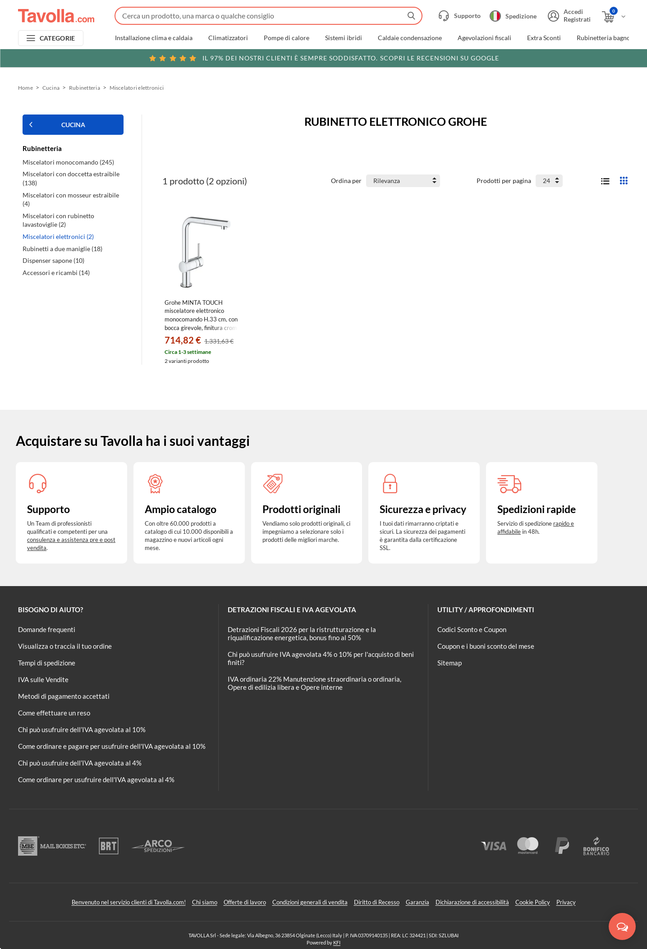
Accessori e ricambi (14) (56, 272)
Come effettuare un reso (54, 713)
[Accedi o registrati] (568, 15)
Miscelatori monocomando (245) (68, 162)
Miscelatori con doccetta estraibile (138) (71, 178)
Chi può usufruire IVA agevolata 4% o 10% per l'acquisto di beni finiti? (321, 658)
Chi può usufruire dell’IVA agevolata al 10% (82, 729)
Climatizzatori (228, 37)
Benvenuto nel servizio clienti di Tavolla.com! (129, 902)
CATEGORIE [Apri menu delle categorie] (57, 38)
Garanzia (417, 902)
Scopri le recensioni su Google (323, 58)
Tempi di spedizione (46, 663)
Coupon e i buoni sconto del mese (485, 646)
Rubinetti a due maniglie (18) (62, 248)
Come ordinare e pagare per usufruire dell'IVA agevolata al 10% (112, 746)
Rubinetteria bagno (603, 37)
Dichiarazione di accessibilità (472, 902)
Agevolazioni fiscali (484, 37)
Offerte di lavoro (245, 902)
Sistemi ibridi (343, 37)
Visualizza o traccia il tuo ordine (65, 646)
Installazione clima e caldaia (154, 37)
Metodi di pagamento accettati (64, 696)
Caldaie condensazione (410, 37)
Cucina (51, 87)
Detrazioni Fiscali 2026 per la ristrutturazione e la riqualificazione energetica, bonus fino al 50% (302, 633)
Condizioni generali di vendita (310, 902)
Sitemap (449, 663)
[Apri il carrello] (614, 17)
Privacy (566, 902)
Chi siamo (204, 902)
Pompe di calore (286, 37)
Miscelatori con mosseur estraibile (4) (71, 199)
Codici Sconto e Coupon (471, 629)
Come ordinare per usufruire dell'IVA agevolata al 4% (96, 779)
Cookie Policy (532, 902)
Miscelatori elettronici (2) (58, 236)
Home (25, 87)
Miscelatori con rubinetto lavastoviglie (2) (58, 220)
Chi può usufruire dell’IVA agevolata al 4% (80, 763)
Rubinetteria (84, 87)
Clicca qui (571, 57)
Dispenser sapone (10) (53, 260)
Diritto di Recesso (376, 902)
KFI (336, 942)
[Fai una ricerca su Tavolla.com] (268, 16)
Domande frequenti (46, 629)
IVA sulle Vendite (43, 679)
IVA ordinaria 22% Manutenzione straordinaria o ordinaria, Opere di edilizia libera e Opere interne (314, 683)
